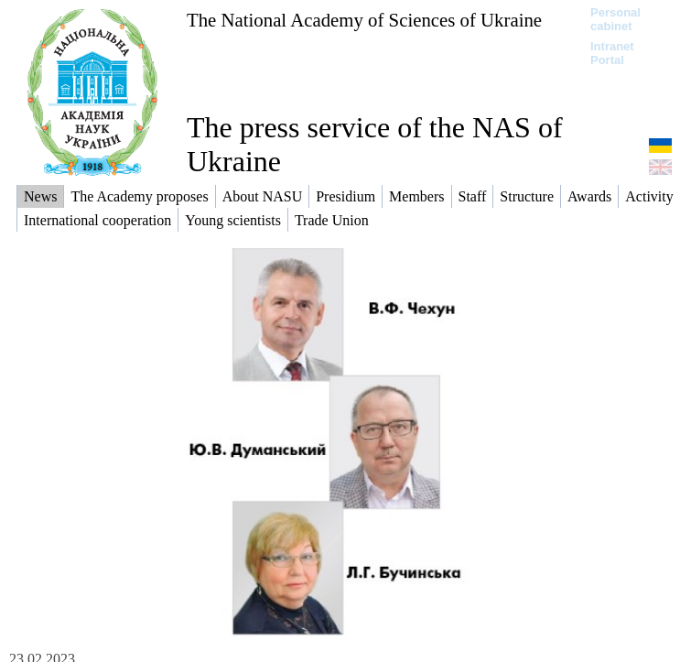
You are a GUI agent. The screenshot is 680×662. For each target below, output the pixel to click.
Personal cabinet (615, 19)
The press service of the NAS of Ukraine (375, 144)
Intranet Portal (612, 53)
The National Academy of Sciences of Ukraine (364, 19)
